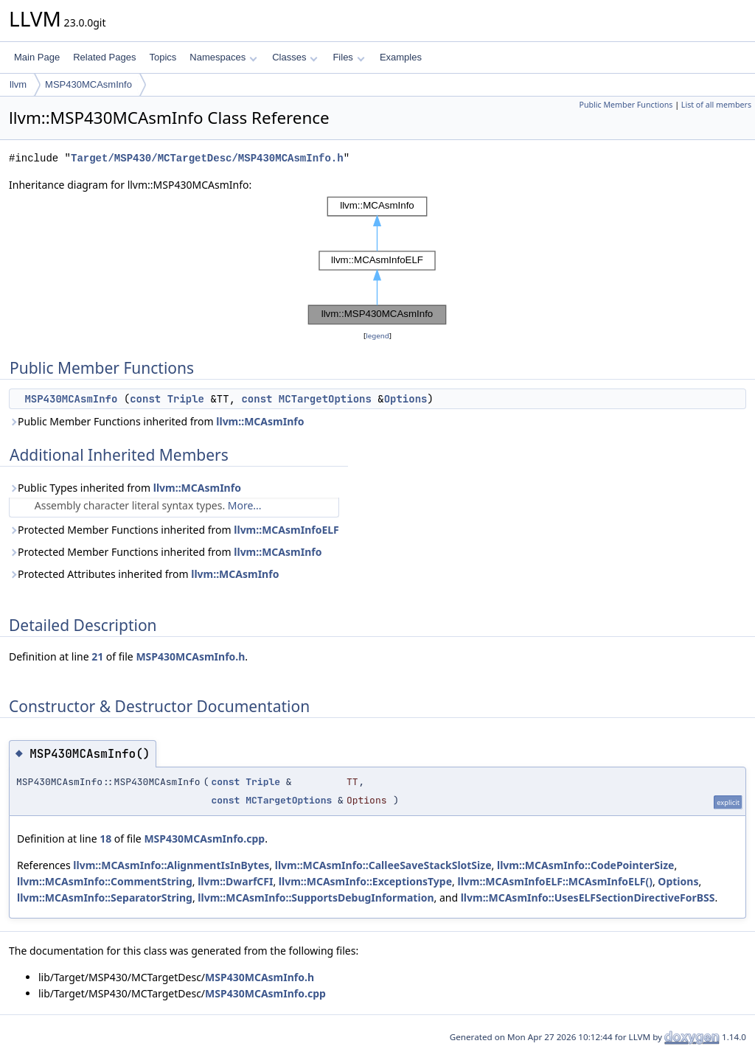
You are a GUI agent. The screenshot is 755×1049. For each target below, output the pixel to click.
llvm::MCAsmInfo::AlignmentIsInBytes (171, 865)
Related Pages (104, 57)
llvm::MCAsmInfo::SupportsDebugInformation (316, 898)
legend (377, 336)
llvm (18, 84)
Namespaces (223, 57)
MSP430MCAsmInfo (88, 84)
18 (105, 839)
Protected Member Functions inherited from (174, 530)
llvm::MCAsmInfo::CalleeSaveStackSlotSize (383, 865)
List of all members (716, 105)
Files (348, 57)
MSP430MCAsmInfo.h (190, 656)
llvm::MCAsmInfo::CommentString (104, 881)
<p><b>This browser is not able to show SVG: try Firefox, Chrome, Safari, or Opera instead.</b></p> (377, 260)
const (145, 398)
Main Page (37, 57)
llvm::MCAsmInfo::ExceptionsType (365, 881)
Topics (162, 57)
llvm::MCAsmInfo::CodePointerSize (586, 865)
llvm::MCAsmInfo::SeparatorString (104, 898)
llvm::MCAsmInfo (260, 421)
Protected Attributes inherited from (144, 574)
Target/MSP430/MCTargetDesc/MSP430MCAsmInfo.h (207, 158)
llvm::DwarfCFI (235, 881)
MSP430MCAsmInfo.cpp (204, 839)
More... (245, 505)
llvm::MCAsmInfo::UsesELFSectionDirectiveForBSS (588, 898)
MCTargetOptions (325, 398)
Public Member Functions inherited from (156, 421)
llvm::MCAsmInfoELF (286, 530)
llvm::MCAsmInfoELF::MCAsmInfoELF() (554, 881)
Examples (401, 57)
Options (406, 398)
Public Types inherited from (125, 488)
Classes (295, 57)
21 (97, 656)
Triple (185, 398)
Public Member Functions (625, 105)
